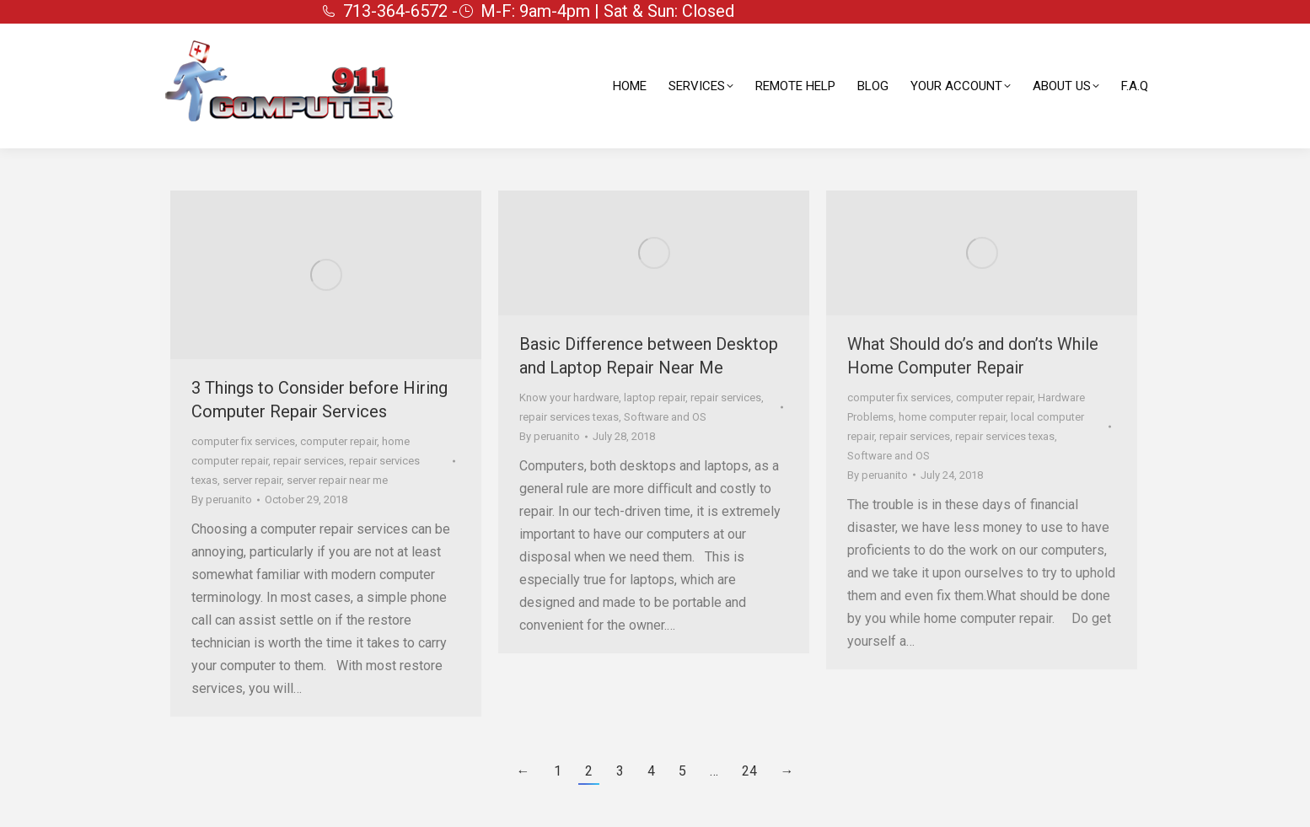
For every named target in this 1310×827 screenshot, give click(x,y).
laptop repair (654, 397)
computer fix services (243, 441)
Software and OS (665, 417)
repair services (308, 460)
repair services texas (569, 417)
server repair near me (337, 480)
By (221, 499)
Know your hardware (569, 397)
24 (749, 771)
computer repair (338, 441)
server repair (252, 480)
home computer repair (952, 417)
